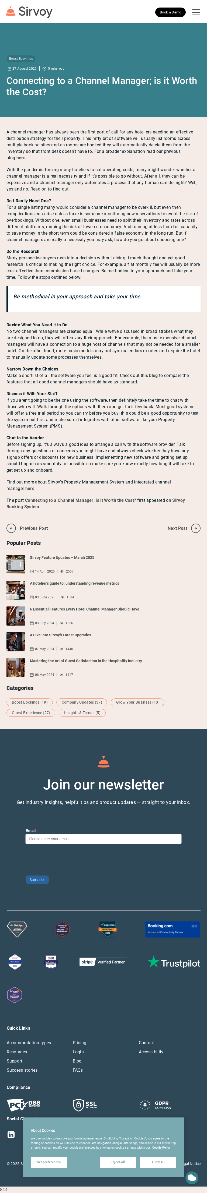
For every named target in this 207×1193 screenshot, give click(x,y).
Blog (77, 1061)
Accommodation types (29, 1042)
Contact (146, 1042)
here (29, 488)
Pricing (80, 1042)
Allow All (157, 1162)
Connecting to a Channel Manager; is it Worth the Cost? (80, 500)
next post (184, 528)
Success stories (22, 1070)
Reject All (118, 1162)
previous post (27, 528)
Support (14, 1061)
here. (21, 157)
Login (78, 1051)
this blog (149, 375)
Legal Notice (190, 1164)
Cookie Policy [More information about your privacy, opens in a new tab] (161, 1147)
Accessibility (151, 1051)
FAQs (78, 1070)
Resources (17, 1051)
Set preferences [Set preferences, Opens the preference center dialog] (49, 1162)
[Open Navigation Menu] (196, 12)
